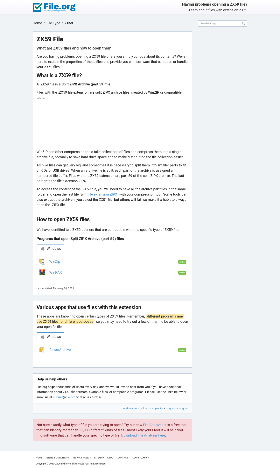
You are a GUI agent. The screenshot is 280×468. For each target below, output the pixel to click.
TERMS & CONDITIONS (58, 457)
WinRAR (55, 272)
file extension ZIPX (102, 194)
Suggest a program (177, 408)
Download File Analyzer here (143, 435)
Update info (130, 408)
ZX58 (136, 457)
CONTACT (123, 457)
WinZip (54, 261)
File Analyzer (153, 425)
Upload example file (151, 408)
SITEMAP (99, 457)
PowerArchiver (60, 350)
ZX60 (144, 457)
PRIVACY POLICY (82, 457)
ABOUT (111, 457)
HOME (39, 457)
